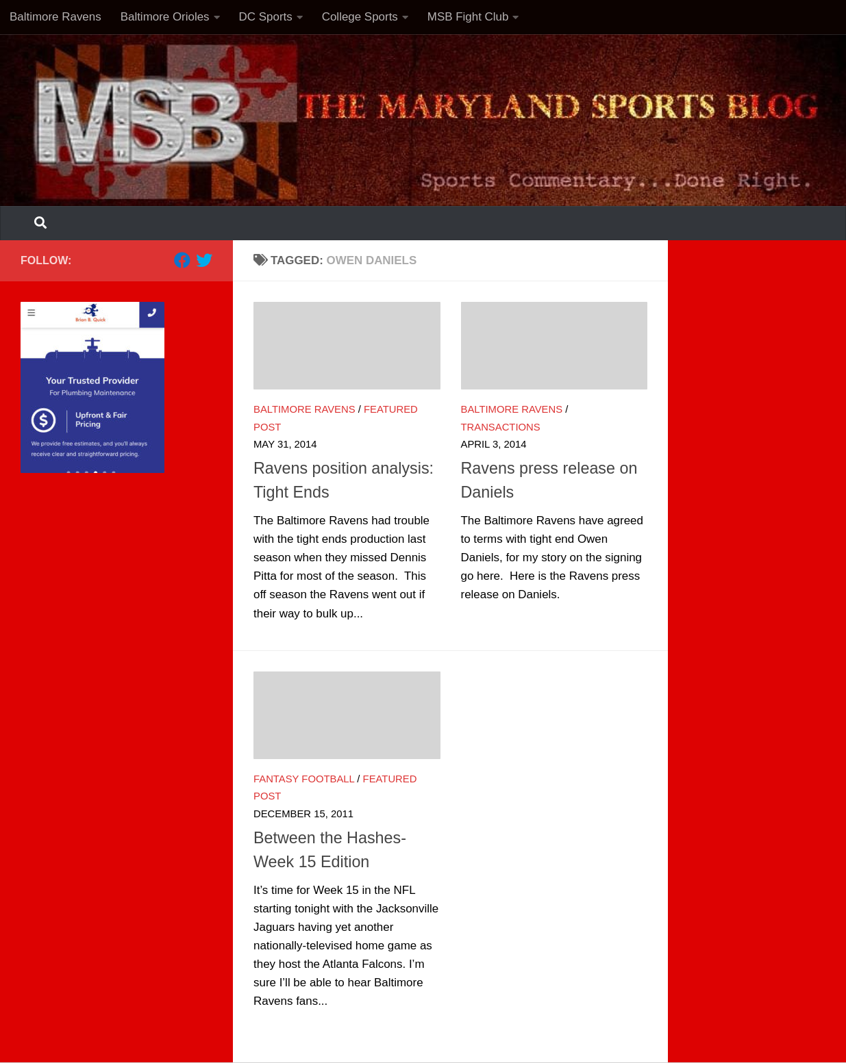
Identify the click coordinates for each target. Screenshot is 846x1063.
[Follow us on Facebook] (182, 260)
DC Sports (266, 16)
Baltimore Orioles (165, 16)
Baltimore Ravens (55, 16)
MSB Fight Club (468, 16)
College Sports (360, 16)
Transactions (500, 427)
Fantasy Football (303, 778)
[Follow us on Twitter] (204, 260)
